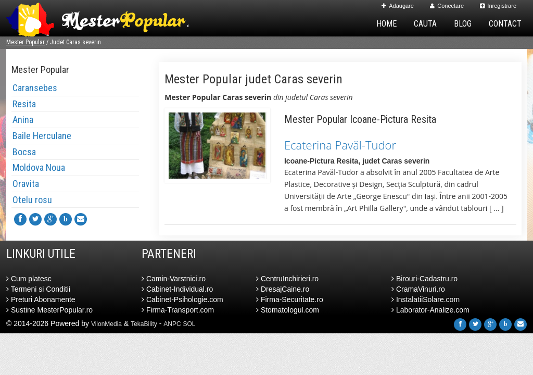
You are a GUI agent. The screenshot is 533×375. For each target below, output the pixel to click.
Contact (505, 24)
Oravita (25, 183)
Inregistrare (498, 6)
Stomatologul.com (287, 310)
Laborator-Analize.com (430, 310)
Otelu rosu (32, 199)
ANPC (172, 324)
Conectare (447, 6)
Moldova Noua (38, 167)
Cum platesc (29, 278)
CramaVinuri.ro (418, 289)
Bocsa (24, 151)
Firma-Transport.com (178, 310)
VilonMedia (106, 324)
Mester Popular (25, 42)
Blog (463, 24)
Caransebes (34, 87)
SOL (189, 324)
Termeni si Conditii (38, 289)
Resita (24, 103)
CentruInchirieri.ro (287, 278)
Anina (22, 119)
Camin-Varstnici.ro (174, 278)
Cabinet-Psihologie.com (182, 299)
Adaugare (398, 6)
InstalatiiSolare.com (425, 299)
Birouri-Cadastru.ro (424, 278)
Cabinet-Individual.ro (177, 289)
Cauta (425, 24)
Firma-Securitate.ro (289, 299)
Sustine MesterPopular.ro (49, 310)
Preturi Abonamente (40, 299)
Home (386, 24)
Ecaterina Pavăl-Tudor (340, 145)
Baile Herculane (41, 135)
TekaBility (144, 324)
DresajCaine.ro (282, 289)
